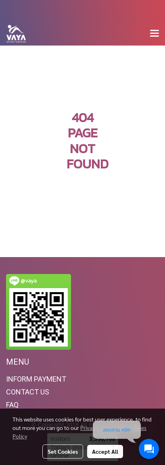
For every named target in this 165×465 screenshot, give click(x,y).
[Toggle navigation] (154, 34)
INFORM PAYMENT (36, 379)
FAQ (12, 405)
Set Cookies (63, 451)
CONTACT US (27, 392)
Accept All (105, 451)
